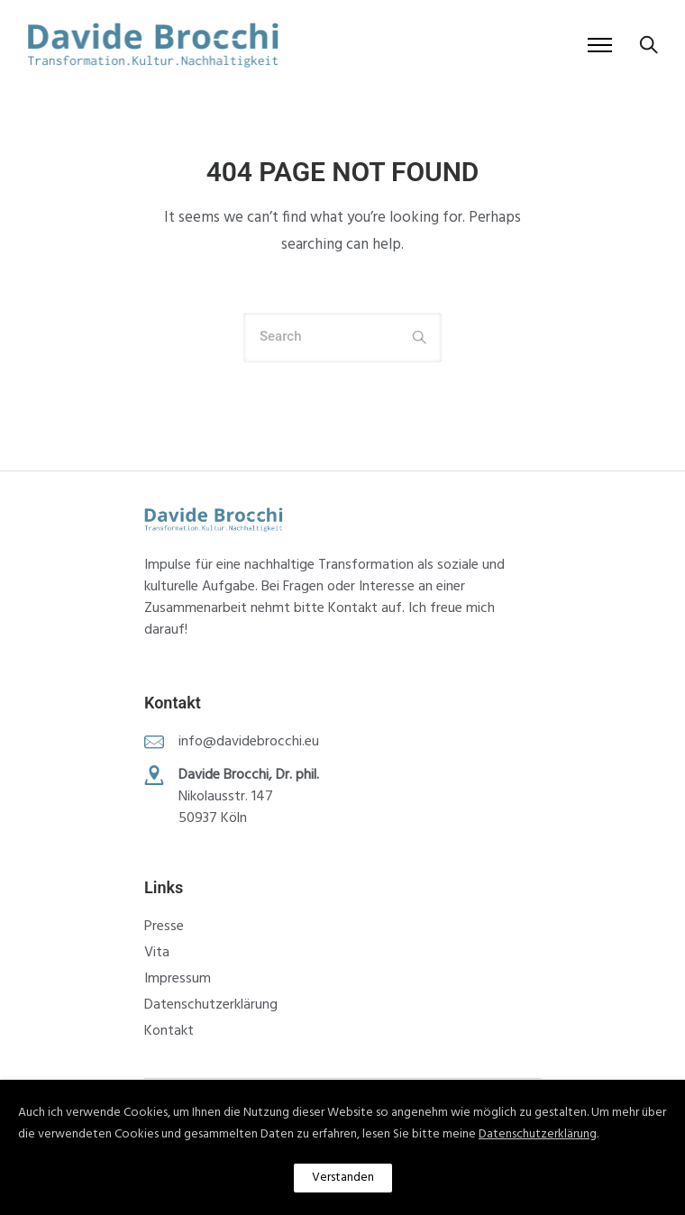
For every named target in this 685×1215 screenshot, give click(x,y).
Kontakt (169, 1031)
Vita (156, 952)
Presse (164, 926)
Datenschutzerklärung (211, 1005)
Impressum (177, 979)
